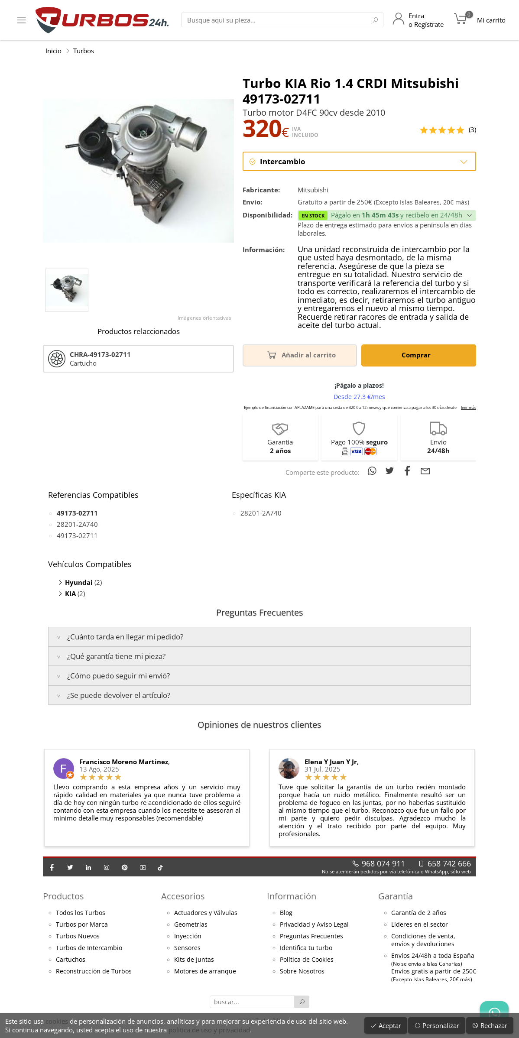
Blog (286, 913)
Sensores (187, 948)
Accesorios (183, 896)
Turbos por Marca (82, 925)
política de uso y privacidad (209, 1029)
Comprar (418, 355)
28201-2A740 (77, 524)
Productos (63, 896)
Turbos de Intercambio (89, 948)
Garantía (395, 896)
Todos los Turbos (80, 913)
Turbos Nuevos (78, 937)
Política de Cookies (307, 960)
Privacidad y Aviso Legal (314, 925)
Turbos (83, 50)
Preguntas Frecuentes (311, 937)
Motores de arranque (205, 972)
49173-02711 (77, 536)
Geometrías (191, 925)
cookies (56, 1021)
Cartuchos (70, 960)
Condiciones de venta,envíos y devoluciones (423, 940)
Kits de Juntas (194, 960)
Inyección (187, 937)
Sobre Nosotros (302, 972)
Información (291, 896)
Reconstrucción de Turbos (94, 972)
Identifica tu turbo (306, 948)
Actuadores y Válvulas (205, 913)
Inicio (53, 50)
